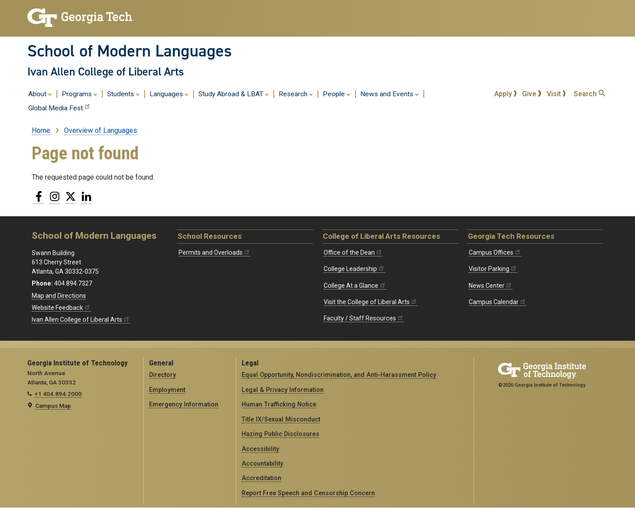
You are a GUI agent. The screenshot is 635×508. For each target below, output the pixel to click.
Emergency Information (183, 404)
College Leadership (354, 268)
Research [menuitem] (296, 93)
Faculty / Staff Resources (364, 318)
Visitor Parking (493, 268)
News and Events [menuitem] (389, 93)
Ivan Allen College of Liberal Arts (105, 71)
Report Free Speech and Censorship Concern (308, 493)
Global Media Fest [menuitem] (59, 107)
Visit (556, 94)
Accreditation (261, 478)
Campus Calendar (498, 301)
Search (589, 94)
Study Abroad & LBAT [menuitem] (233, 93)
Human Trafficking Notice (279, 404)
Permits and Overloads (214, 252)
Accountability (262, 463)
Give (532, 94)
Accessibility (260, 448)
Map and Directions (59, 295)
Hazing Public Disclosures (280, 433)
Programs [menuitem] (79, 93)
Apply (505, 94)
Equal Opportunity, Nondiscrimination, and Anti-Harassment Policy (339, 374)
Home (41, 130)
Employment (167, 389)
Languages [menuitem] (169, 93)
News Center (490, 285)
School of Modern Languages (129, 51)
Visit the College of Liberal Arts (371, 301)
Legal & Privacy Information (283, 389)
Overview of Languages (100, 130)
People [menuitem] (337, 93)
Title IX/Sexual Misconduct (281, 419)
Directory (162, 374)
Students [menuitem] (123, 93)
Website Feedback (61, 307)
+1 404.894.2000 (58, 393)
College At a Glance (355, 285)
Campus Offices (495, 252)
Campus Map (53, 405)
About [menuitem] (40, 93)
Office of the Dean (353, 252)
